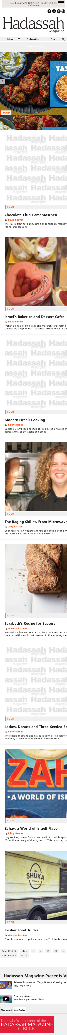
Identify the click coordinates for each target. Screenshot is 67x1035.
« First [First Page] (24, 951)
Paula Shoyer (15, 219)
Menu (10, 39)
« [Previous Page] (33, 951)
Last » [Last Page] (24, 955)
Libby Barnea (15, 424)
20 (55, 951)
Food (10, 206)
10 (48, 951)
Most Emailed (19, 1010)
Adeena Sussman (18, 628)
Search (55, 39)
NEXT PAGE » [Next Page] (9, 955)
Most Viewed (6, 1010)
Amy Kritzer (15, 526)
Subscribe (33, 39)
